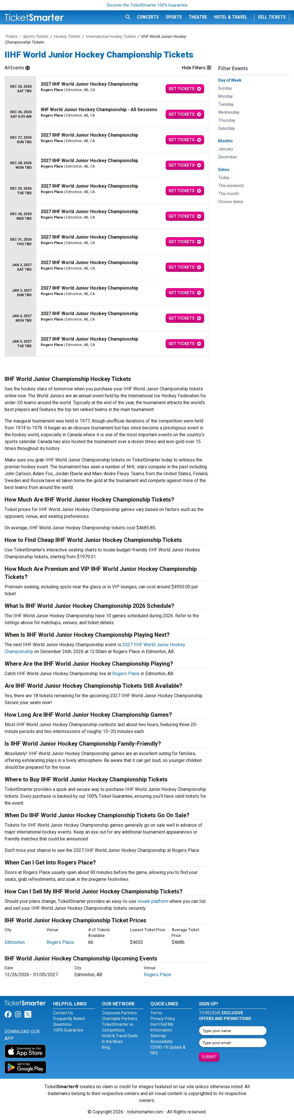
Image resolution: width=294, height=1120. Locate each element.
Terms (156, 1013)
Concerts (148, 17)
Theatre (198, 17)
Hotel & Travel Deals (120, 1035)
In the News (112, 1041)
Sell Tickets (272, 17)
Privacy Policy (162, 1018)
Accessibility (161, 1041)
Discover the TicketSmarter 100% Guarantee (147, 5)
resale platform (153, 901)
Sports (174, 17)
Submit (209, 1057)
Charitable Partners (119, 1018)
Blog (106, 1047)
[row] (107, 89)
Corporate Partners (119, 1013)
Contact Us (63, 1013)
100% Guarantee (68, 1030)
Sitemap (158, 1035)
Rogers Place (126, 673)
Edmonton (15, 942)
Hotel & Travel (230, 17)
